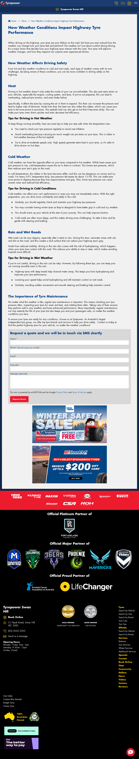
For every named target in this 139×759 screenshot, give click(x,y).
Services (123, 637)
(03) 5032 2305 (16, 630)
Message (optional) (18, 373)
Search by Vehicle (127, 610)
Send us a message (17, 636)
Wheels (123, 627)
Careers (123, 683)
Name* (13, 339)
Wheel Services (125, 648)
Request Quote (19, 399)
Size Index (7, 696)
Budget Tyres (8, 702)
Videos (122, 679)
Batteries (122, 641)
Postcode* (14, 365)
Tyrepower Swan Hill (69, 9)
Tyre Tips (122, 624)
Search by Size (125, 614)
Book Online (125, 662)
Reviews (123, 686)
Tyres (121, 607)
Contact (123, 658)
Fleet (121, 665)
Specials (123, 655)
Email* (13, 356)
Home (12, 21)
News (122, 676)
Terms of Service (79, 392)
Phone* (24, 347)
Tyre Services (124, 644)
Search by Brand (126, 617)
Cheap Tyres (8, 706)
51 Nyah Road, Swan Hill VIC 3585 (21, 624)
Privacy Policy (62, 392)
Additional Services (127, 651)
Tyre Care (123, 620)
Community (125, 669)
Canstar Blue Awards (12, 699)
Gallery (123, 672)
